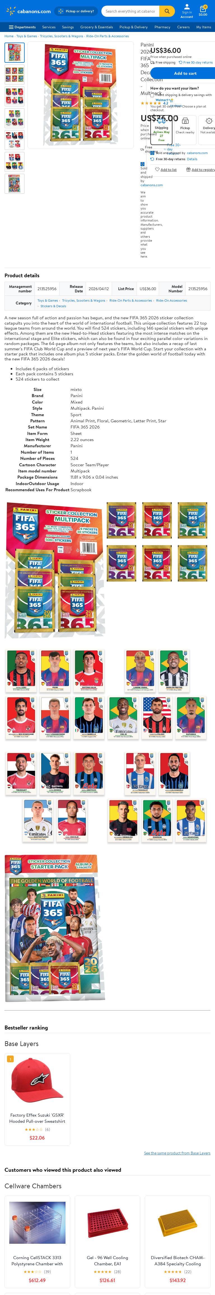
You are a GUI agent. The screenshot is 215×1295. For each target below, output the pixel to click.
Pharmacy (162, 26)
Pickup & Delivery (134, 26)
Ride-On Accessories (171, 300)
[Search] (167, 11)
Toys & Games (27, 36)
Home (8, 36)
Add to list (166, 169)
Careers (183, 26)
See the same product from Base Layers (177, 1153)
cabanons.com (152, 184)
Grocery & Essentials (96, 26)
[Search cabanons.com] (130, 11)
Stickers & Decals (53, 306)
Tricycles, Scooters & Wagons (61, 36)
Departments (22, 26)
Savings (68, 26)
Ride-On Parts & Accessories (107, 36)
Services (48, 26)
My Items (203, 26)
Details (192, 159)
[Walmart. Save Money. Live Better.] (28, 11)
